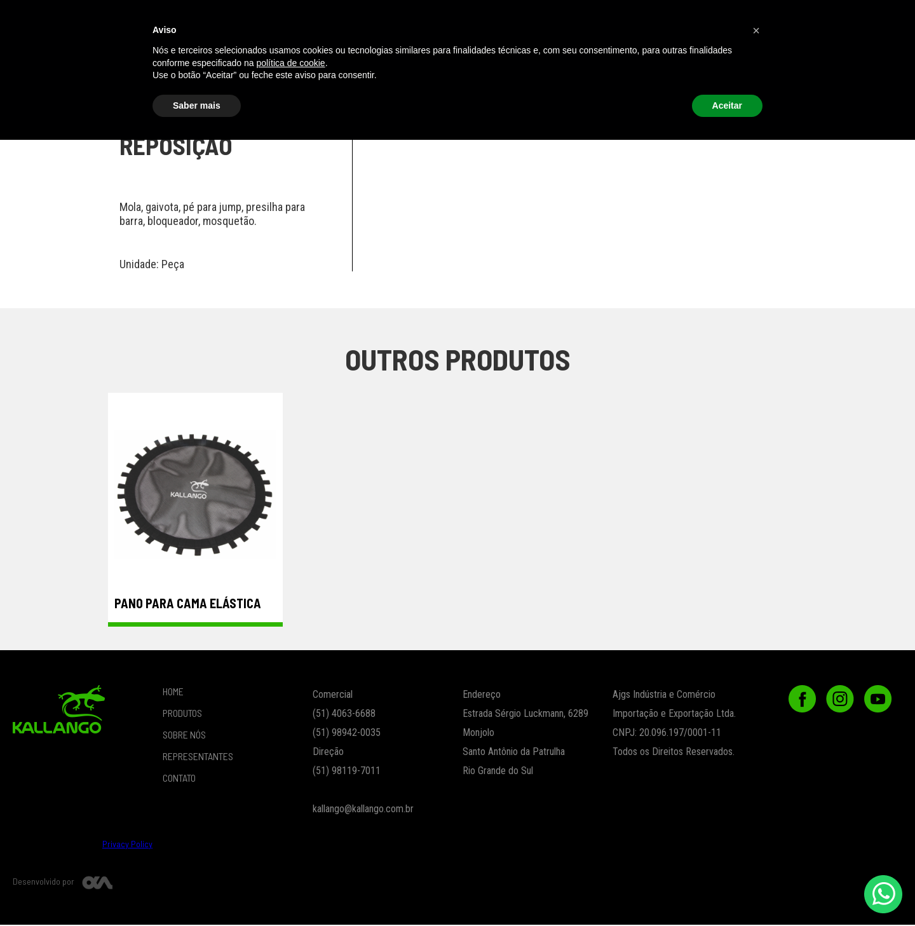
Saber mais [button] (196, 891)
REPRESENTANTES (516, 21)
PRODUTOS (250, 21)
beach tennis (56, 58)
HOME (173, 692)
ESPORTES (489, 58)
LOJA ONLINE (334, 21)
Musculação (400, 58)
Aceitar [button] (727, 891)
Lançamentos (578, 58)
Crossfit (310, 58)
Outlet (846, 58)
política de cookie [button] (290, 848)
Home (183, 21)
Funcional (221, 58)
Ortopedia (668, 58)
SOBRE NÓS (418, 21)
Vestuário (132, 58)
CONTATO (731, 21)
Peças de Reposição (757, 57)
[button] (633, 21)
